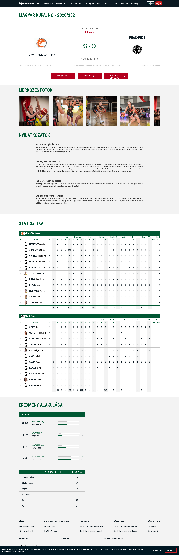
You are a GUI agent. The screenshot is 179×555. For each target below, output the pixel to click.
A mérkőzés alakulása (118, 77)
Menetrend (48, 3)
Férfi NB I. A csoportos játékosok (125, 526)
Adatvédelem (65, 538)
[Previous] (15, 111)
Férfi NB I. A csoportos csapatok (91, 526)
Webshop (134, 3)
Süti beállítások (157, 550)
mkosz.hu (124, 3)
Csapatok (68, 3)
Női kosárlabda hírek (26, 531)
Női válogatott (153, 531)
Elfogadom (171, 550)
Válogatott (90, 3)
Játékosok (79, 3)
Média (99, 3)
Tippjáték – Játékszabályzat (113, 538)
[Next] (164, 111)
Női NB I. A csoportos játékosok (125, 531)
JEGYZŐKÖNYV (63, 75)
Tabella (59, 3)
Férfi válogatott (153, 526)
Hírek (39, 3)
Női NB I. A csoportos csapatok (91, 531)
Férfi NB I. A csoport (51, 526)
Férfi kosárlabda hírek (26, 526)
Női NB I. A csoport (51, 531)
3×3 (115, 3)
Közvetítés (89, 75)
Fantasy (108, 3)
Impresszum (23, 538)
